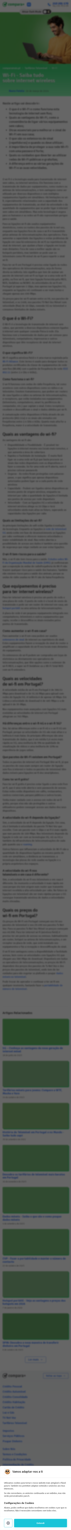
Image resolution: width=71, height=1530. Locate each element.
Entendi (40, 1523)
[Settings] (8, 1523)
